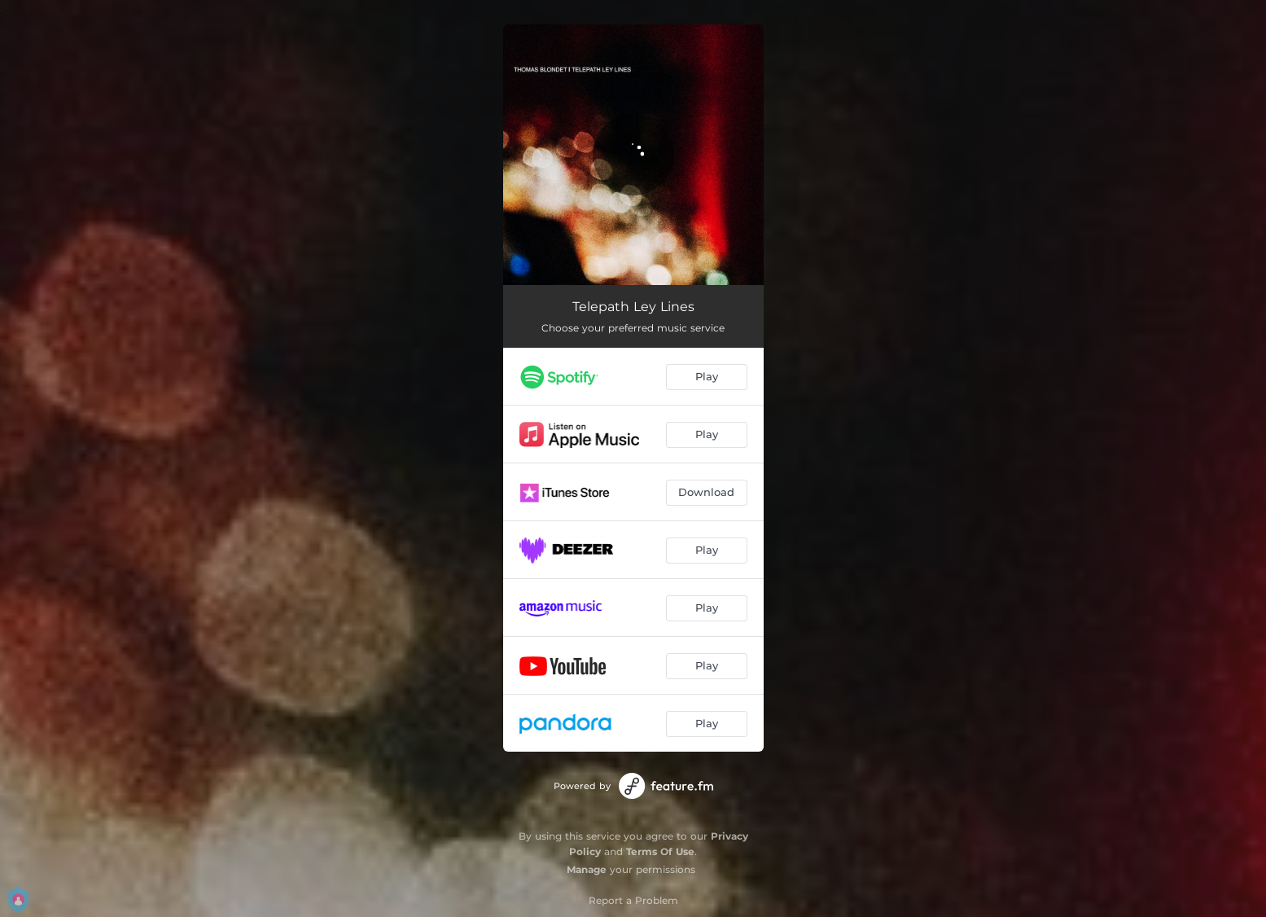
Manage (587, 869)
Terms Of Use (660, 851)
